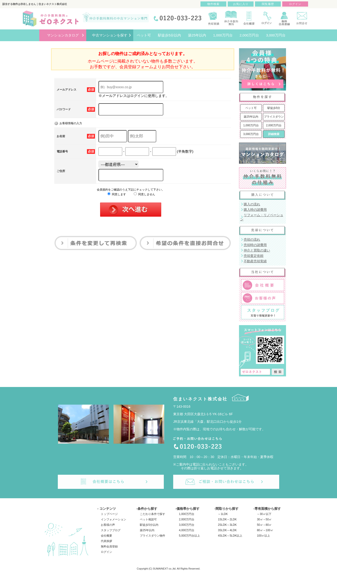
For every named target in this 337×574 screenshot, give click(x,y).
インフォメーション (113, 519)
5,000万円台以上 (189, 535)
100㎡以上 (263, 535)
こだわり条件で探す (152, 514)
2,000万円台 (274, 125)
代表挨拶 (106, 541)
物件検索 (213, 4)
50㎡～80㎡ (264, 524)
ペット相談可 (148, 519)
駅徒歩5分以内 (149, 524)
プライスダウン (274, 116)
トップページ (109, 514)
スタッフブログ (111, 530)
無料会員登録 (109, 546)
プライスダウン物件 (152, 535)
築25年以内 (251, 116)
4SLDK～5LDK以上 (230, 535)
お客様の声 (108, 524)
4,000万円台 (186, 530)
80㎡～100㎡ (265, 530)
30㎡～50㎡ (264, 519)
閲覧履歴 (268, 4)
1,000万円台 (251, 125)
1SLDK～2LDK (227, 519)
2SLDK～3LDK (227, 524)
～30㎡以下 (264, 514)
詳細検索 (273, 134)
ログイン (106, 552)
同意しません (144, 194)
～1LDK (223, 514)
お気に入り (240, 4)
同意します (116, 194)
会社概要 (106, 535)
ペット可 (251, 108)
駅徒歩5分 (273, 108)
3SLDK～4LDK (227, 530)
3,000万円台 (251, 134)
